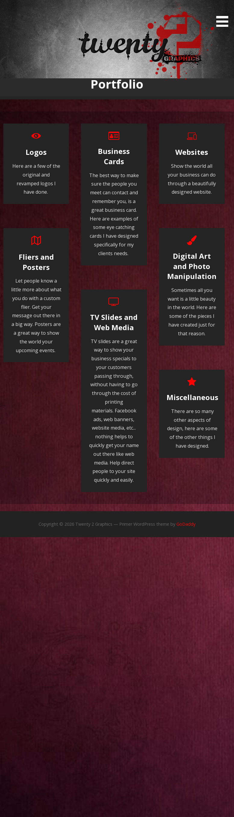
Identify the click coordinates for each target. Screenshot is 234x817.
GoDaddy (185, 524)
